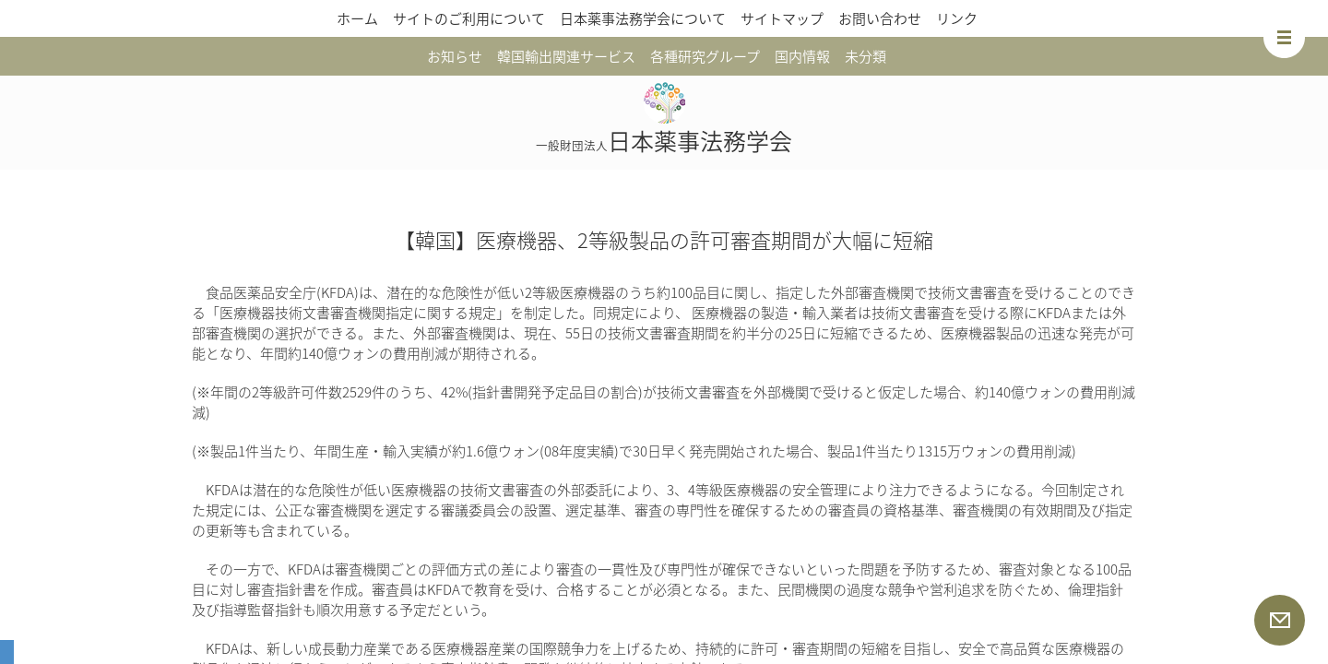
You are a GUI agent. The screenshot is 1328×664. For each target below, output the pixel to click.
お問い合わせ (879, 18)
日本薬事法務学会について (643, 18)
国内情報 (802, 56)
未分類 (865, 56)
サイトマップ (782, 18)
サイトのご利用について (469, 18)
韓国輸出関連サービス (566, 56)
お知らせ (454, 56)
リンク (957, 18)
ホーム (357, 18)
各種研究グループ (705, 56)
